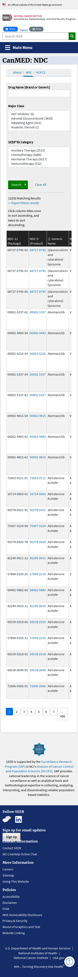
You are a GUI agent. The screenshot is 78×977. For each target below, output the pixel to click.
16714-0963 (38, 494)
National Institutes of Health (37, 953)
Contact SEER (11, 848)
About (17, 72)
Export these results (25, 203)
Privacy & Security (14, 921)
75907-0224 (38, 526)
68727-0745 (38, 250)
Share (12, 28)
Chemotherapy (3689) (39, 155)
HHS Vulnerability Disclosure (22, 915)
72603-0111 (38, 478)
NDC (29, 72)
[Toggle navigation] (18, 47)
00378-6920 (38, 542)
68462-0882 (38, 590)
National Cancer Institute (31, 958)
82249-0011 (38, 558)
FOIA (5, 909)
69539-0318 (38, 654)
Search (16, 184)
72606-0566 (38, 686)
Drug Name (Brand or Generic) (29, 87)
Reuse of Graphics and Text (21, 927)
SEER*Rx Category (20, 142)
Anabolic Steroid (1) (39, 127)
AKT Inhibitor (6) (39, 114)
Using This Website (15, 881)
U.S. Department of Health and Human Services (38, 948)
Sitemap (8, 875)
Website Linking (13, 933)
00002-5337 (38, 312)
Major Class (16, 106)
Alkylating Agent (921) (39, 123)
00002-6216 (38, 353)
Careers (7, 869)
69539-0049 (38, 670)
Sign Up (11, 837)
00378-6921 (38, 510)
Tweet (23, 30)
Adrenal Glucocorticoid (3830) (39, 118)
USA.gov (58, 958)
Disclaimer (9, 903)
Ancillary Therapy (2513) (39, 150)
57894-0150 (38, 574)
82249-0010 (38, 606)
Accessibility (11, 896)
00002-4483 (38, 333)
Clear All (40, 184)
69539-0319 (38, 622)
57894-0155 (38, 638)
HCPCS (41, 72)
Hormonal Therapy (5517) (39, 159)
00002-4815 (38, 416)
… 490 (62, 713)
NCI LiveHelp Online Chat (19, 854)
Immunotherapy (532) (39, 163)
